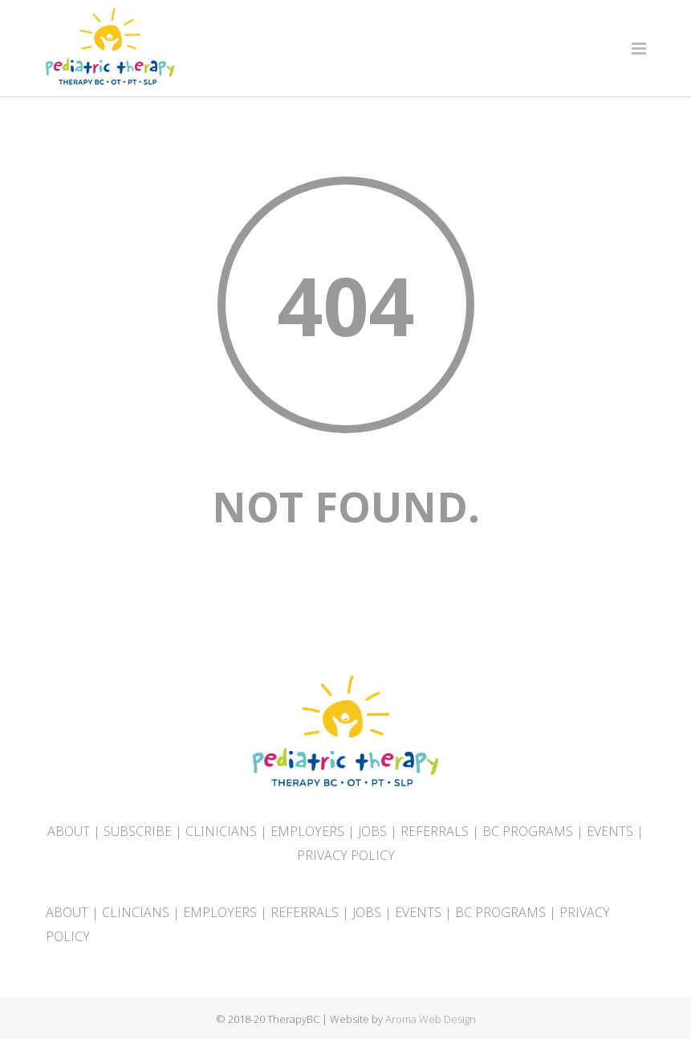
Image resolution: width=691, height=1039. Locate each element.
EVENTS (610, 831)
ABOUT (68, 831)
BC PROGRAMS (527, 831)
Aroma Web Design (430, 1019)
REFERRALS (434, 831)
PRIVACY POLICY (346, 855)
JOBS (372, 831)
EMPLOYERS (307, 831)
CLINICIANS (221, 831)
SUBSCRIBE (138, 831)
